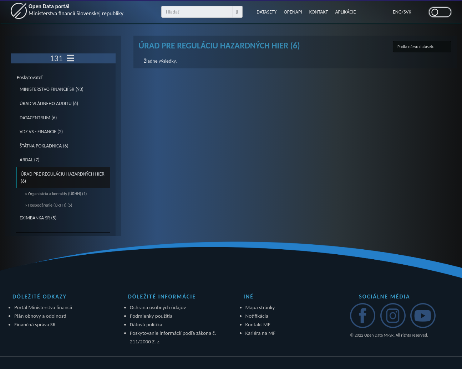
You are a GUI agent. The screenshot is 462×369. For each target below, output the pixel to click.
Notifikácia (257, 316)
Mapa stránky (260, 307)
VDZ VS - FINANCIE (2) (41, 132)
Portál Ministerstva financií (43, 307)
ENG (397, 12)
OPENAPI (293, 12)
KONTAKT (318, 12)
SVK (407, 12)
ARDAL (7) (30, 160)
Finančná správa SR (35, 324)
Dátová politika (146, 324)
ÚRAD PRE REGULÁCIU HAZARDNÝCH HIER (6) (63, 177)
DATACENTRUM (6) (38, 118)
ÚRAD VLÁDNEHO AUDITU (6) (49, 103)
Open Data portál (76, 10)
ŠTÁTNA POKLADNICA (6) (44, 146)
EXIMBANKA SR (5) (38, 218)
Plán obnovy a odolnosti (40, 316)
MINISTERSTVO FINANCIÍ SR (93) (51, 89)
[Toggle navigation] (70, 58)
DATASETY (266, 12)
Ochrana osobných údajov (158, 307)
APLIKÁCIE (345, 12)
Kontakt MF (257, 324)
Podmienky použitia (151, 316)
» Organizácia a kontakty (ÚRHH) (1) (56, 193)
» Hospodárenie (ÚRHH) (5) (48, 205)
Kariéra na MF (260, 333)
